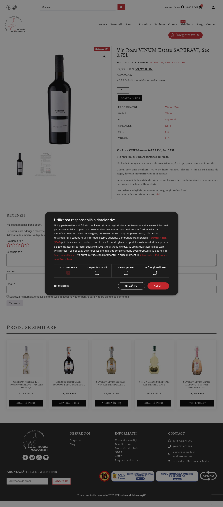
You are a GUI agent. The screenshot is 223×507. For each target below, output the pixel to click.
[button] (61, 286)
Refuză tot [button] (131, 285)
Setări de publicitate (65, 255)
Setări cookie (147, 255)
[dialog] (111, 253)
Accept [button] (158, 285)
